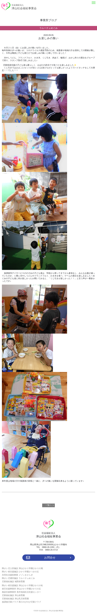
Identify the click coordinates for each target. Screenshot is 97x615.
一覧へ (48, 505)
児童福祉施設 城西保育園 (13, 581)
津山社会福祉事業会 (24, 7)
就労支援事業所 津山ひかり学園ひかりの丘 (21, 589)
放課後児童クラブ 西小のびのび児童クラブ (21, 602)
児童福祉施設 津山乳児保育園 (15, 599)
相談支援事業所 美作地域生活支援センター (21, 592)
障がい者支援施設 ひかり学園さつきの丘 (20, 572)
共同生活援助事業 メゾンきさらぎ (17, 575)
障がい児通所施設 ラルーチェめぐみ (18, 578)
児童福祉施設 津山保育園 (13, 595)
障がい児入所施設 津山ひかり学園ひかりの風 (22, 568)
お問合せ (48, 558)
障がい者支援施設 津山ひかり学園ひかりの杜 (22, 585)
